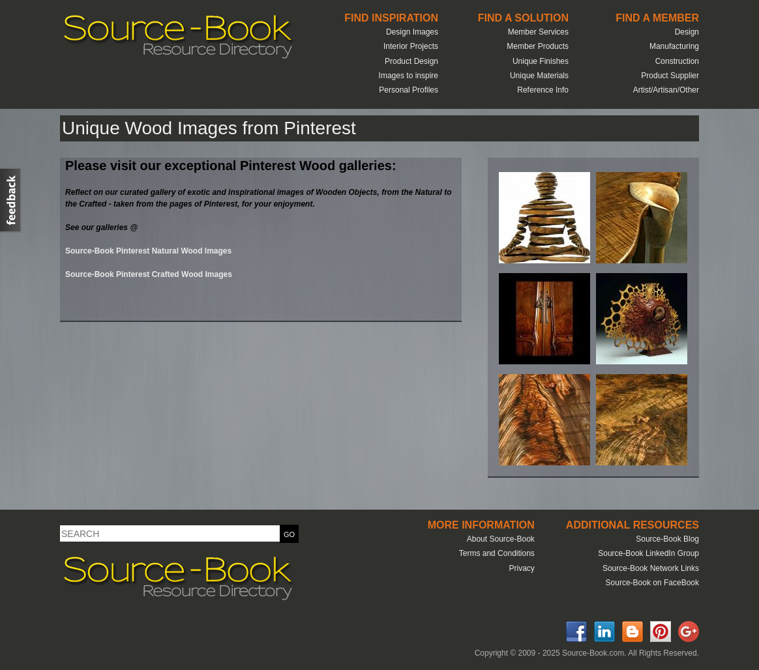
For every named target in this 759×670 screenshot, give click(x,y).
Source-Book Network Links (651, 568)
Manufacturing (674, 46)
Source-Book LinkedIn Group (648, 553)
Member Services (538, 31)
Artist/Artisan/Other (666, 90)
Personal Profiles (408, 90)
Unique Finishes (541, 61)
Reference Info (543, 90)
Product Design (411, 61)
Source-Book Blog (667, 539)
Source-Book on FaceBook (652, 582)
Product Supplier (670, 75)
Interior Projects (410, 46)
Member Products (538, 46)
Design (687, 31)
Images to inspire (408, 75)
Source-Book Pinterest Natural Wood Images (148, 250)
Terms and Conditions (497, 553)
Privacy (521, 568)
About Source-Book (501, 539)
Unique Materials (539, 75)
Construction (677, 61)
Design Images (412, 31)
